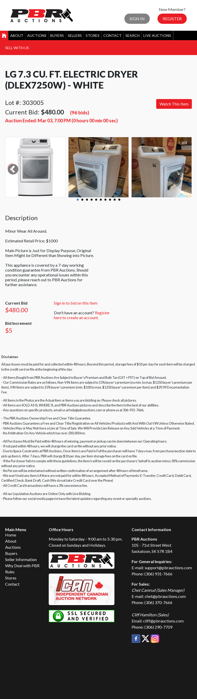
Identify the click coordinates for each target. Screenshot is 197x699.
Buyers (57, 35)
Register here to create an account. (82, 315)
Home (10, 534)
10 (119, 200)
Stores (93, 35)
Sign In (137, 18)
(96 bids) (79, 112)
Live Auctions (157, 35)
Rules (10, 571)
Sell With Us (17, 48)
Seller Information (21, 559)
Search (132, 35)
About (16, 35)
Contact (112, 35)
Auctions (36, 35)
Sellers (75, 35)
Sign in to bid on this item (75, 302)
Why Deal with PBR (22, 565)
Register (172, 18)
